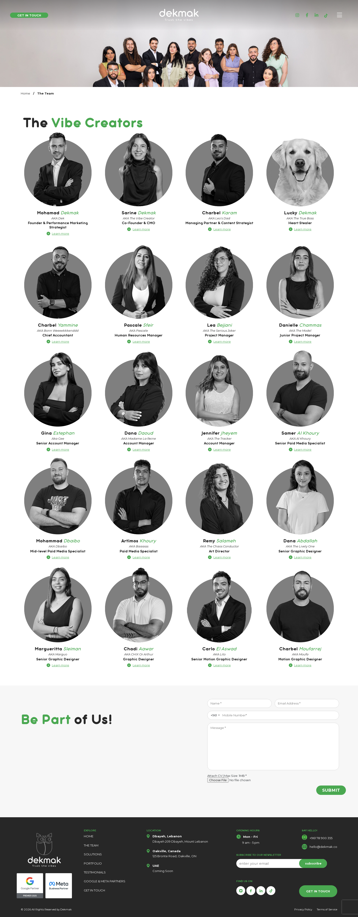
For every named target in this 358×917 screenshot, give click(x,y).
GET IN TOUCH (94, 890)
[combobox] (214, 715)
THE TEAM (91, 845)
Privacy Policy (303, 909)
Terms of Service (327, 909)
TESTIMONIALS (95, 872)
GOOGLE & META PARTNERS (104, 881)
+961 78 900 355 (321, 838)
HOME (88, 836)
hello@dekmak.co (323, 847)
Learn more (60, 233)
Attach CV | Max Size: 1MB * (227, 776)
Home (25, 93)
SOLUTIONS (93, 854)
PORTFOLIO (93, 863)
